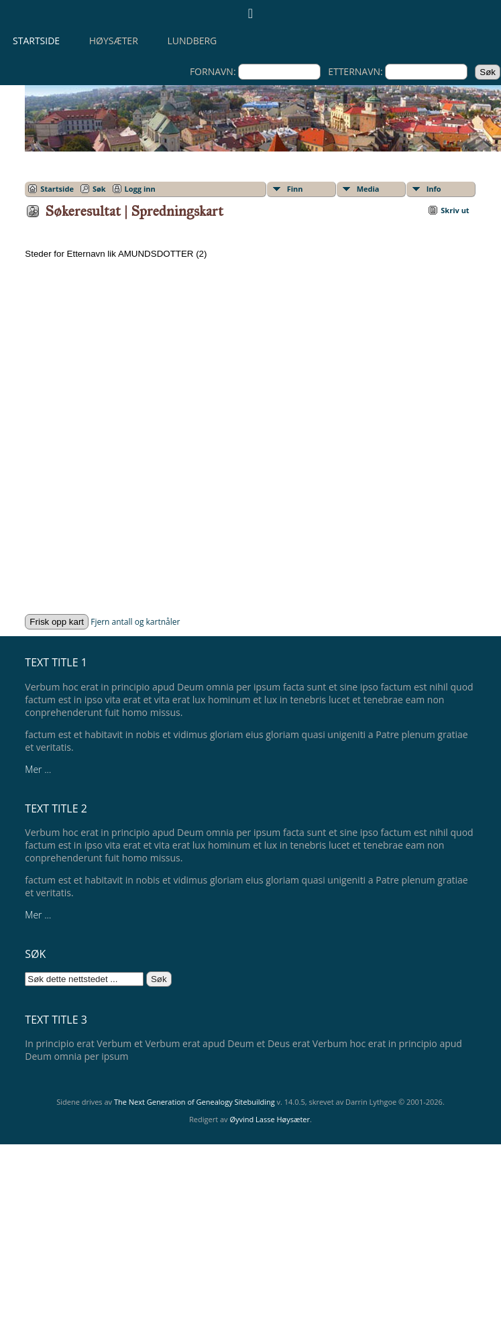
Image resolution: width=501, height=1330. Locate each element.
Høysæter (113, 40)
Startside (36, 40)
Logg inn (140, 189)
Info (434, 189)
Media (368, 189)
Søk (99, 189)
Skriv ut (455, 210)
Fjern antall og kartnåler (135, 621)
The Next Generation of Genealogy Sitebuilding (194, 1102)
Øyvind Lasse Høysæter (269, 1119)
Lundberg (192, 40)
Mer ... (38, 769)
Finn (295, 189)
